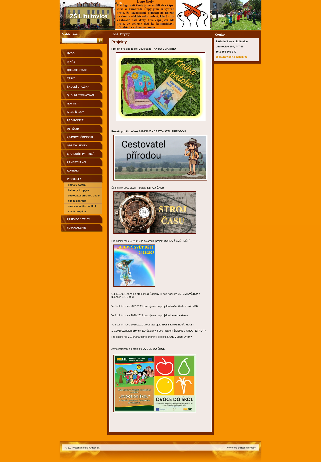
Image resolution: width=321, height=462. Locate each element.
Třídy (71, 78)
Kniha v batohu (77, 184)
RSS (120, 2)
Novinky (73, 103)
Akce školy (75, 111)
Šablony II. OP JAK (78, 190)
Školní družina (78, 86)
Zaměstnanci (76, 162)
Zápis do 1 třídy (78, 219)
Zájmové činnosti (80, 137)
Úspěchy (73, 128)
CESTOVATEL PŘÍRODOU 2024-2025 (84, 196)
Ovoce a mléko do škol (82, 206)
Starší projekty (77, 211)
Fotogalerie (76, 227)
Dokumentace (77, 70)
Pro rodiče (75, 120)
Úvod (115, 34)
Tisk (90, 2)
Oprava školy (77, 145)
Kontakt (73, 170)
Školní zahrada (77, 200)
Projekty (74, 179)
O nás (71, 61)
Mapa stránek (105, 2)
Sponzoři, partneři (81, 153)
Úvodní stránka (74, 2)
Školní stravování (81, 95)
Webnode (250, 447)
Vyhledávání (71, 34)
